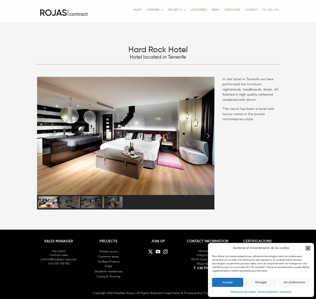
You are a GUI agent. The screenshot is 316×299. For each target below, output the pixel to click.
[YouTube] (158, 251)
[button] (308, 248)
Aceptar (227, 282)
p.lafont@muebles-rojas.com (59, 259)
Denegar (261, 282)
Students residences (109, 271)
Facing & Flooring (108, 276)
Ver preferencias (294, 282)
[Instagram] (165, 251)
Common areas (108, 256)
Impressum (285, 292)
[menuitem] (265, 9)
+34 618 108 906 (59, 264)
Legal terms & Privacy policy (183, 293)
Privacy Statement (268, 292)
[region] (125, 143)
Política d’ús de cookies (243, 292)
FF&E (108, 266)
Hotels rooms (108, 251)
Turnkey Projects (108, 261)
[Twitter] (150, 251)
